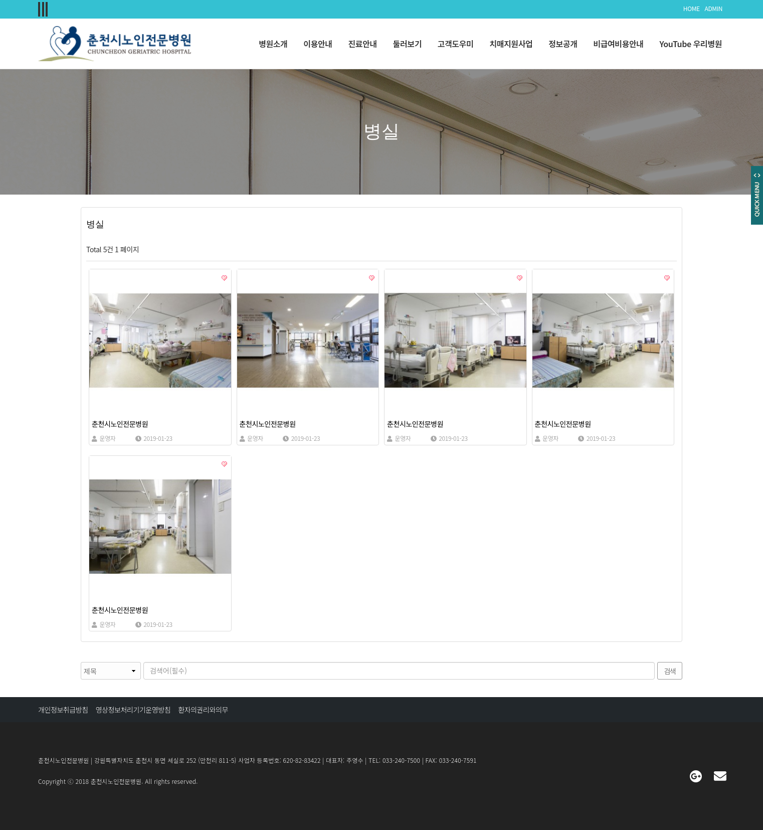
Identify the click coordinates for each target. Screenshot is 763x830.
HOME (691, 8)
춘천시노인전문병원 (120, 424)
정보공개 (562, 44)
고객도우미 (456, 44)
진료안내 (362, 44)
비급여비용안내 (618, 44)
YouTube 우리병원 (691, 44)
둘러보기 (407, 44)
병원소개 (273, 44)
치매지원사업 (510, 44)
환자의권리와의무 (203, 710)
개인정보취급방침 (63, 710)
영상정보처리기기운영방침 (133, 710)
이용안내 (317, 44)
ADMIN (713, 8)
